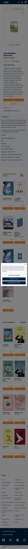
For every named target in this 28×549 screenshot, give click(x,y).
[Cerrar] (25, 264)
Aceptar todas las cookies (14, 282)
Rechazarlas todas (14, 279)
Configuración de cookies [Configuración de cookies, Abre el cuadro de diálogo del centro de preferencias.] (14, 275)
